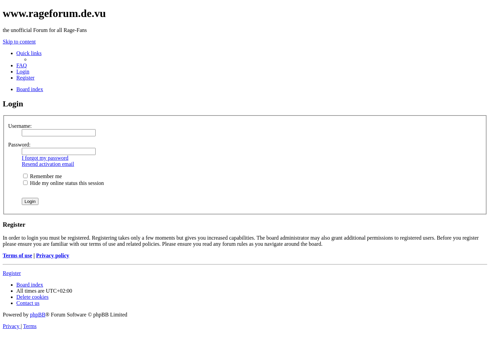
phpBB (37, 314)
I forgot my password (45, 158)
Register (12, 273)
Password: (19, 145)
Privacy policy (52, 255)
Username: (20, 126)
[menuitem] (21, 65)
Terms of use (17, 255)
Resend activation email (48, 164)
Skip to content (19, 42)
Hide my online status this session (63, 183)
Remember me (42, 176)
